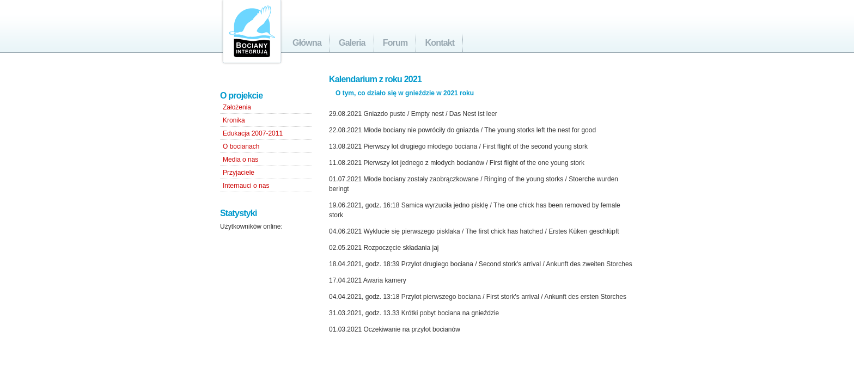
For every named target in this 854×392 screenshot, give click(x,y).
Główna (306, 42)
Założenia (237, 107)
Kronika (234, 120)
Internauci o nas (246, 185)
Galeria (352, 42)
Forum (395, 42)
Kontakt (439, 42)
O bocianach (241, 146)
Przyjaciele (238, 172)
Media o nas (240, 159)
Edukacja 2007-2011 (253, 133)
